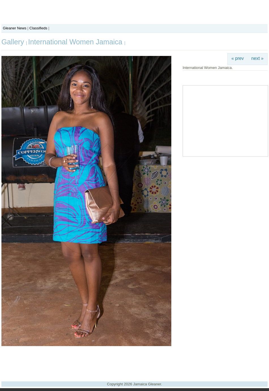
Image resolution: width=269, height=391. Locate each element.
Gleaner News (14, 28)
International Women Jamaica (76, 42)
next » (257, 58)
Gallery (13, 42)
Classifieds (38, 28)
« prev (237, 58)
